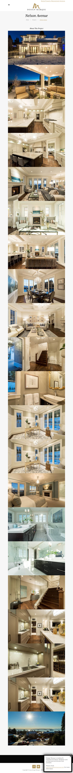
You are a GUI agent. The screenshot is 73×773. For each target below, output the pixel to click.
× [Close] (71, 53)
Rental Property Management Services (53, 1)
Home (27, 20)
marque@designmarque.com (55, 64)
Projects (34, 20)
